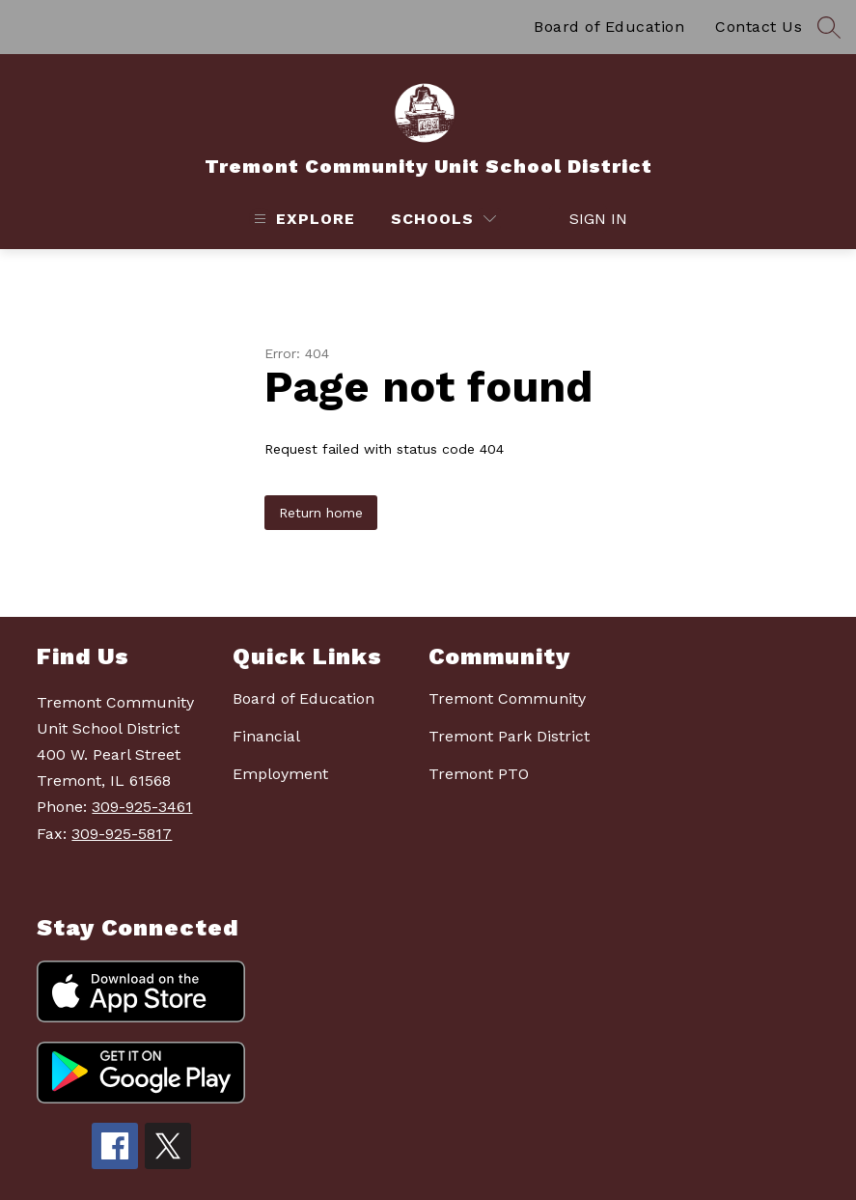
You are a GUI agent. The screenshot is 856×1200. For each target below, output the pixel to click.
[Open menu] (302, 219)
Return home (321, 512)
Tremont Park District (509, 736)
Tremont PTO (478, 774)
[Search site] (829, 27)
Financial (266, 736)
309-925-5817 (121, 833)
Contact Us (758, 26)
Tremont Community (507, 698)
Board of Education (609, 26)
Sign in (588, 218)
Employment (280, 774)
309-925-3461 (142, 806)
